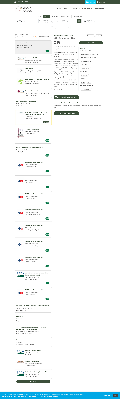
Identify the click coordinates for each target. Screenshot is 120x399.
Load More (33, 382)
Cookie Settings (107, 395)
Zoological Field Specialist (33, 350)
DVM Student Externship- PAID (34, 162)
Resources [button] (99, 9)
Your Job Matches (65, 16)
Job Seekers (90, 2)
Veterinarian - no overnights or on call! (37, 79)
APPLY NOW (91, 43)
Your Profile (87, 9)
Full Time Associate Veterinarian (26, 101)
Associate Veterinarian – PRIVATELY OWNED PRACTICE (32, 305)
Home (59, 9)
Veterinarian (29, 68)
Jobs (65, 9)
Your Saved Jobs (77, 16)
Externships (75, 9)
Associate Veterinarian (23, 43)
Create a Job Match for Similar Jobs (67, 97)
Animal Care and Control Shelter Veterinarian (30, 147)
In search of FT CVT (31, 58)
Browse (46, 16)
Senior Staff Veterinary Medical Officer (36, 372)
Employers (101, 2)
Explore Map (54, 16)
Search (40, 16)
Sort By (18, 36)
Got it (115, 395)
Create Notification (44, 36)
